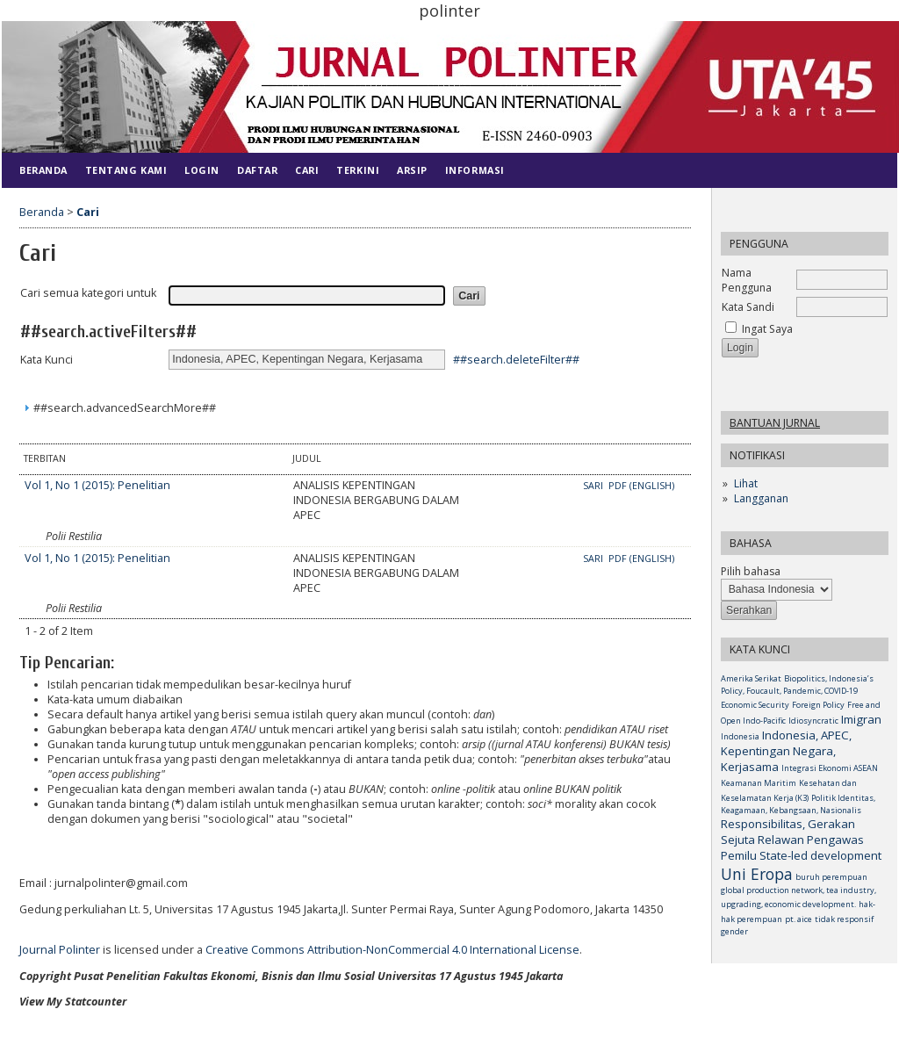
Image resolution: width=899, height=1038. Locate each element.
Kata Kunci (46, 359)
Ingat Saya (767, 328)
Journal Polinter (59, 949)
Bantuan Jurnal (775, 422)
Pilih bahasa (750, 571)
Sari (594, 485)
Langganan (761, 498)
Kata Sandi (748, 306)
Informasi (475, 170)
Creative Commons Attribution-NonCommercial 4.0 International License (392, 949)
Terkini (357, 170)
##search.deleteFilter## (516, 358)
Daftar (257, 170)
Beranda (43, 170)
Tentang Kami (126, 170)
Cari (307, 170)
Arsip (412, 170)
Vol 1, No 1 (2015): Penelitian (97, 485)
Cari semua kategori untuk (88, 292)
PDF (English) (641, 485)
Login (201, 170)
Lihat (746, 483)
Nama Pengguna (747, 280)
